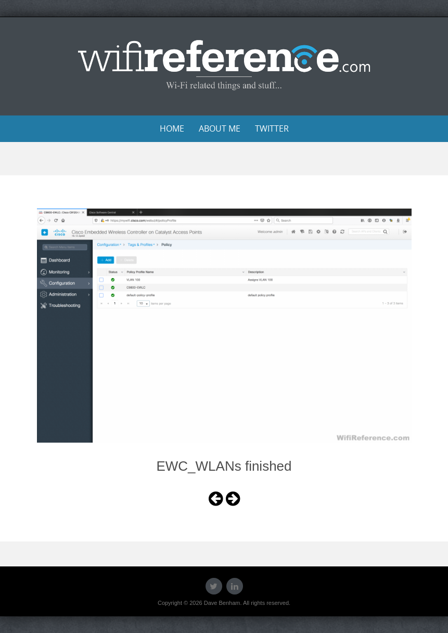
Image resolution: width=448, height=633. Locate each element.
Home (172, 128)
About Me (219, 128)
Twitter (272, 128)
